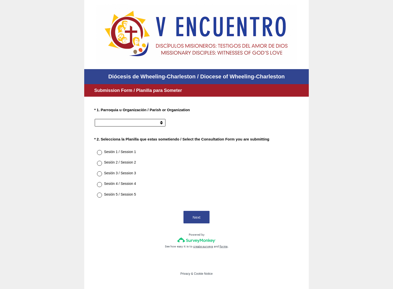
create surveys (203, 246)
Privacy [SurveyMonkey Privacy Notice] (185, 273)
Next (197, 217)
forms (224, 246)
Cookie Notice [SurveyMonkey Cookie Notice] (203, 273)
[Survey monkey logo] (197, 240)
